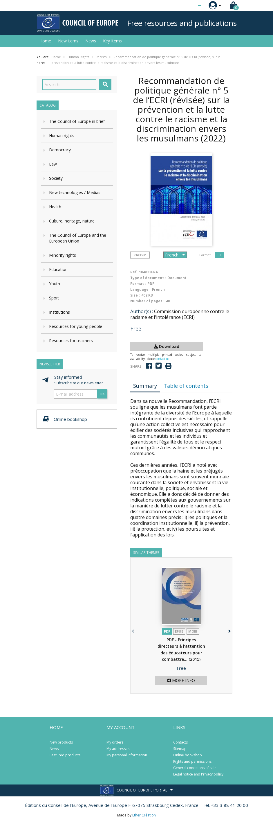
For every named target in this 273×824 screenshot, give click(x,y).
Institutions (59, 312)
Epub (179, 631)
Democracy (60, 149)
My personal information (126, 755)
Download (166, 346)
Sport (54, 298)
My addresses (117, 748)
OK (102, 393)
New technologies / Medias (74, 192)
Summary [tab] (145, 385)
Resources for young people (75, 326)
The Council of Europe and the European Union (77, 238)
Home (45, 41)
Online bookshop (187, 755)
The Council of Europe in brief (77, 121)
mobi (192, 631)
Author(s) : (141, 311)
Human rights (61, 135)
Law (53, 164)
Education (58, 269)
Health (55, 206)
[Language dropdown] (189, 5)
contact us (162, 359)
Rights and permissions (192, 761)
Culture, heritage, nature (72, 221)
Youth (54, 283)
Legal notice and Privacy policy (198, 774)
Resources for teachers (71, 340)
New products (61, 742)
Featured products (65, 755)
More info (181, 680)
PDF (219, 255)
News (90, 41)
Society (56, 178)
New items (68, 41)
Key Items (112, 41)
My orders (114, 742)
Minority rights (62, 255)
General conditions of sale (194, 767)
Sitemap (180, 748)
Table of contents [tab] (186, 385)
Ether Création (144, 815)
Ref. (134, 272)
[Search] (69, 84)
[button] (229, 630)
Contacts (180, 742)
